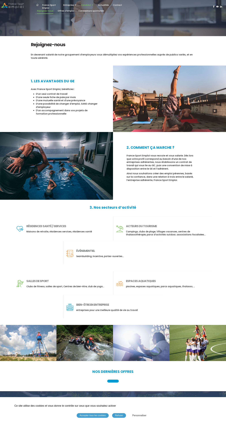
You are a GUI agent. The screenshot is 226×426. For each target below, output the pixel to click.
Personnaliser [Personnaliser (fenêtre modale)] (139, 415)
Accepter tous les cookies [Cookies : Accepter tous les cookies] (93, 415)
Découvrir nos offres (113, 378)
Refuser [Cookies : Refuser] (119, 415)
